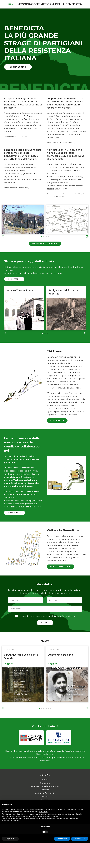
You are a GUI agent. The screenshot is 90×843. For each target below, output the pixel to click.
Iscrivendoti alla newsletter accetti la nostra (45, 616)
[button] (87, 236)
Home (45, 779)
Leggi (8, 663)
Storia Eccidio (18, 67)
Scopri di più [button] (10, 838)
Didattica (45, 790)
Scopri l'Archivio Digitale (45, 243)
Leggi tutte (14, 279)
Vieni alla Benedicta (60, 566)
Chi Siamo (45, 783)
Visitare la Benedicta (45, 793)
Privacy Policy (68, 616)
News (45, 796)
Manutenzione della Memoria (45, 786)
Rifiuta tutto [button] (62, 838)
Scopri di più (57, 420)
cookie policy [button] (43, 812)
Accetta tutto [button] (80, 838)
